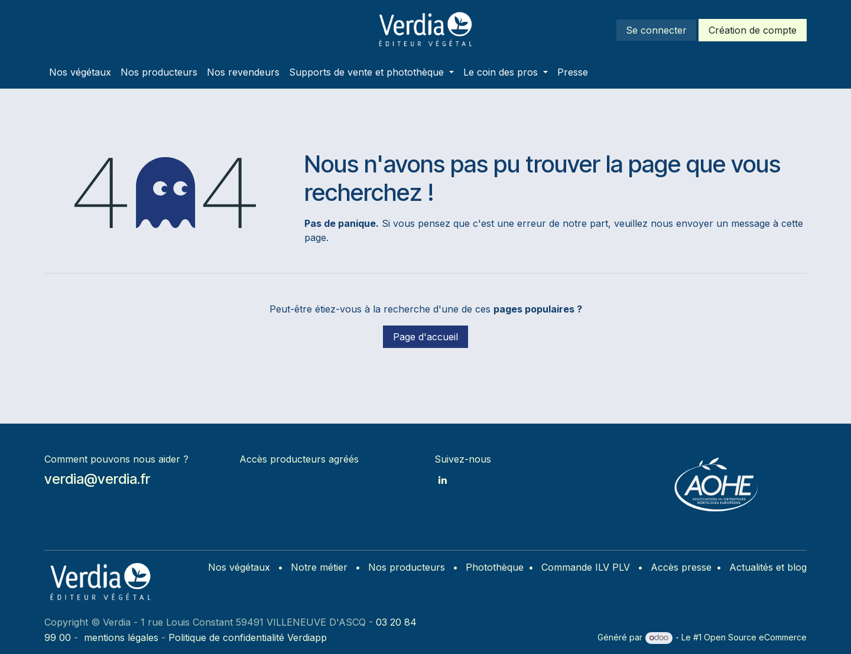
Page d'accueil (425, 337)
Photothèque (495, 567)
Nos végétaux (239, 567)
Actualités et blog (768, 567)
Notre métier (319, 567)
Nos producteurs (406, 567)
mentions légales (121, 637)
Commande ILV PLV (585, 567)
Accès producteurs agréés (299, 459)
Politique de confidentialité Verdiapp (247, 637)
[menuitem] (80, 72)
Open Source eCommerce (755, 637)
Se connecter (656, 30)
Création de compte (753, 30)
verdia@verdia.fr (97, 478)
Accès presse (681, 567)
